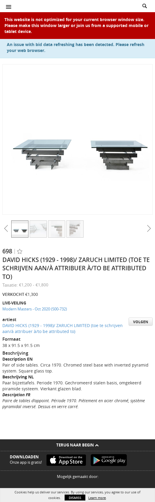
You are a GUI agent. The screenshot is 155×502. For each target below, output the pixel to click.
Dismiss (75, 497)
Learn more (97, 497)
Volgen (140, 321)
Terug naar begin (77, 445)
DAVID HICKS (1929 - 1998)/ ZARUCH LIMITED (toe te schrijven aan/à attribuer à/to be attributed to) (62, 328)
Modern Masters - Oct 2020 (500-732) (34, 309)
